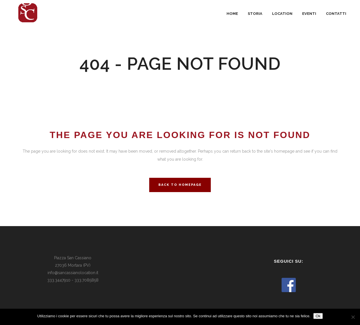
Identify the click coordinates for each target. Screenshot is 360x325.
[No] (353, 317)
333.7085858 (86, 280)
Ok (318, 316)
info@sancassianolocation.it (73, 272)
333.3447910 (58, 280)
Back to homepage (180, 185)
